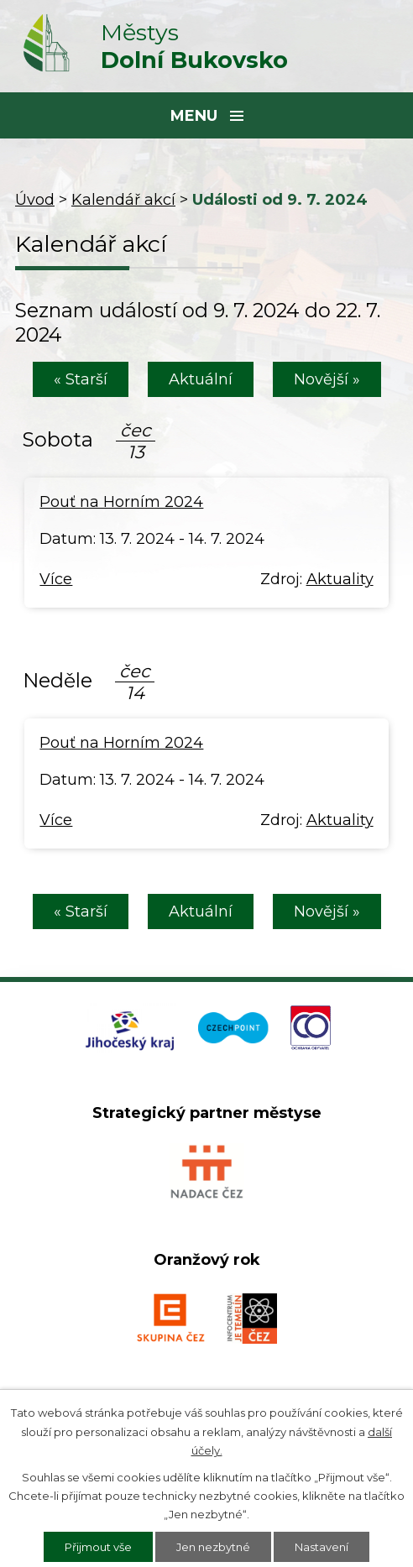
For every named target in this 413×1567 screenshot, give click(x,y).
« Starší (80, 379)
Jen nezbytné (213, 1547)
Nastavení (321, 1547)
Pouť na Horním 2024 (121, 502)
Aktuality (340, 579)
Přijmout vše (98, 1547)
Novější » (327, 379)
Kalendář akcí (123, 200)
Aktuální (201, 379)
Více (55, 579)
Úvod (35, 200)
